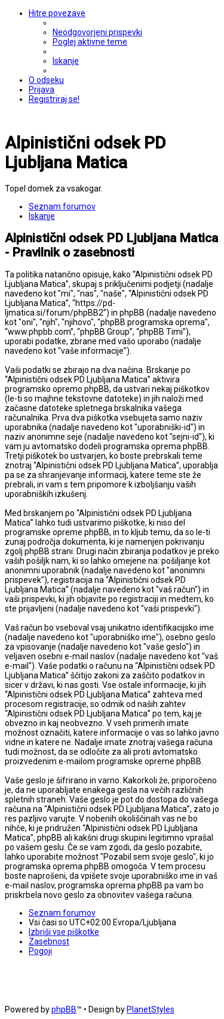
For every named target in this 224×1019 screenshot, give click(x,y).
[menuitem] (97, 32)
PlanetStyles (150, 1009)
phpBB (63, 1009)
